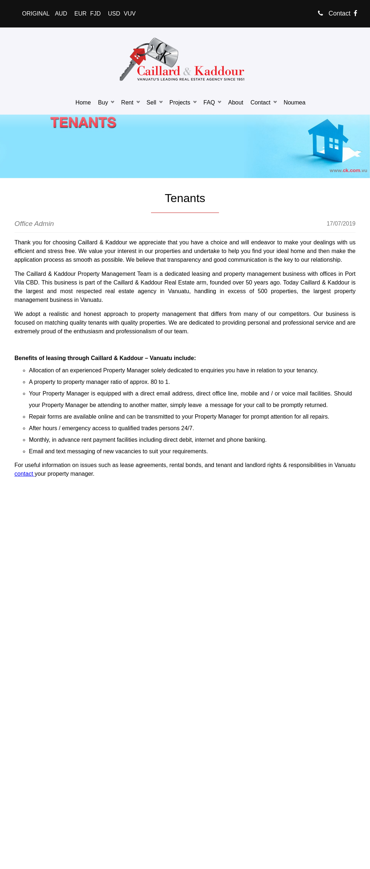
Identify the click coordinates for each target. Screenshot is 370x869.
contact (24, 474)
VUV (130, 13)
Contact (334, 13)
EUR (80, 13)
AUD (61, 13)
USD (114, 13)
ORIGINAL (36, 13)
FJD (95, 13)
